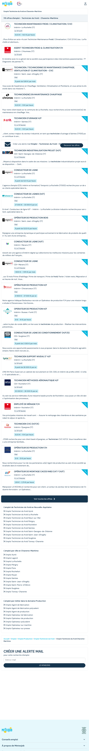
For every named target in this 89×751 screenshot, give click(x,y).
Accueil (6, 639)
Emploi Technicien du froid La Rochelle (21, 514)
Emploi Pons (10, 568)
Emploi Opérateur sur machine (18, 625)
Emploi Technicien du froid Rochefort (21, 524)
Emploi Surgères (12, 588)
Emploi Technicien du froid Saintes (20, 528)
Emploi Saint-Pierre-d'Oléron (17, 585)
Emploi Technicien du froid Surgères (20, 538)
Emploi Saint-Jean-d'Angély (17, 581)
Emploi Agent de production (17, 611)
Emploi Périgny (11, 565)
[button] (85, 3)
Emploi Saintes (11, 578)
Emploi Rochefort (12, 571)
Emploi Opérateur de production (19, 618)
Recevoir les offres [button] (71, 145)
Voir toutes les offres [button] (44, 499)
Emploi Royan (11, 575)
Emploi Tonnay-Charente (16, 591)
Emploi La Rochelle (13, 561)
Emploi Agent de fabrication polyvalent (22, 608)
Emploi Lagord (11, 558)
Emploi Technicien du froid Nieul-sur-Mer (23, 518)
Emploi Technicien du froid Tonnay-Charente (24, 541)
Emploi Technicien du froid (44, 639)
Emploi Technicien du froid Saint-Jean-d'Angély (25, 535)
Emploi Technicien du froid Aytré (19, 511)
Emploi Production (25, 639)
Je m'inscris (44, 665)
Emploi (13, 639)
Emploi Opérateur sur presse (17, 628)
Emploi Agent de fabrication (17, 605)
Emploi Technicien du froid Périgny (20, 521)
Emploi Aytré (10, 554)
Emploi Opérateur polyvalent (17, 621)
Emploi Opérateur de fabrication (19, 615)
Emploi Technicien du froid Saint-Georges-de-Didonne (28, 531)
